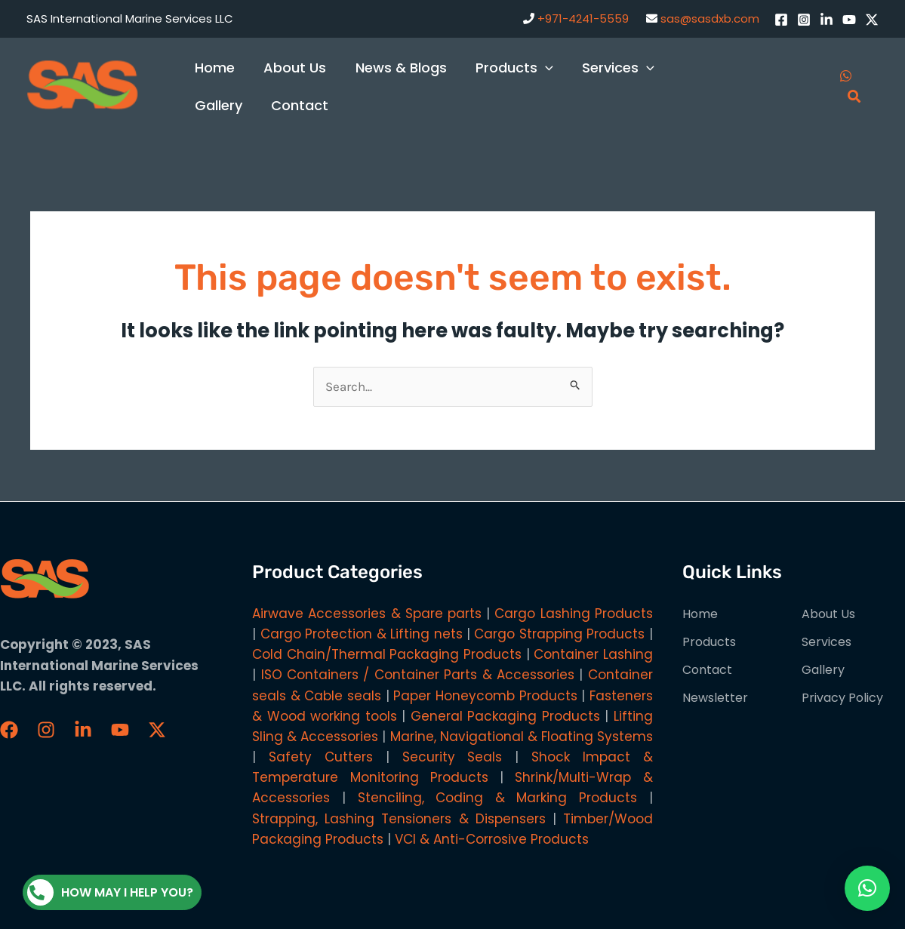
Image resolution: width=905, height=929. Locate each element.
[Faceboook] (9, 730)
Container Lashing (593, 654)
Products (709, 642)
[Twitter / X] (872, 19)
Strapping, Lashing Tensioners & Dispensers (398, 819)
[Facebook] (781, 19)
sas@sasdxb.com (709, 18)
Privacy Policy (842, 697)
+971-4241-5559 (583, 18)
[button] (867, 888)
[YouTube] (849, 19)
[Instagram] (804, 19)
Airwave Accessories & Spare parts (367, 613)
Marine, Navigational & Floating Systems (521, 737)
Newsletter (715, 697)
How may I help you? (110, 892)
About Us (828, 614)
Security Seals (452, 757)
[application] (539, 67)
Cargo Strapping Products (559, 634)
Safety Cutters (321, 757)
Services (826, 642)
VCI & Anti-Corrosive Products (492, 839)
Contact (707, 669)
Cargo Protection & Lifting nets (361, 634)
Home (700, 614)
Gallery (823, 669)
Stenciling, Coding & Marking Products (498, 798)
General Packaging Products (505, 716)
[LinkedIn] (826, 19)
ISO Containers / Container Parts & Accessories (417, 675)
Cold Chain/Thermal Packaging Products (387, 654)
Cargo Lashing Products (573, 613)
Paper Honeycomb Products (485, 696)
